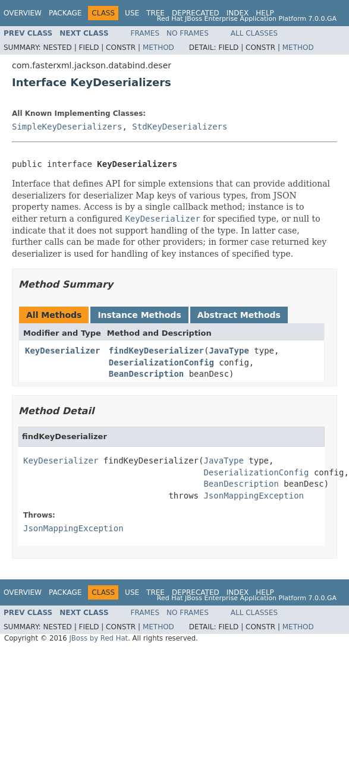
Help (265, 13)
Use (132, 13)
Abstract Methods (239, 315)
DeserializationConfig (161, 362)
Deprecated (195, 13)
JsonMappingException (253, 495)
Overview (23, 13)
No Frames (187, 33)
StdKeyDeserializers (179, 126)
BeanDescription (146, 374)
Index (238, 13)
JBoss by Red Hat (98, 638)
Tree (155, 13)
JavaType (229, 350)
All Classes (254, 33)
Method (158, 47)
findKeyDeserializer (156, 350)
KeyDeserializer (62, 350)
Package (65, 13)
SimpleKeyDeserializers (67, 126)
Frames (145, 33)
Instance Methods (139, 315)
